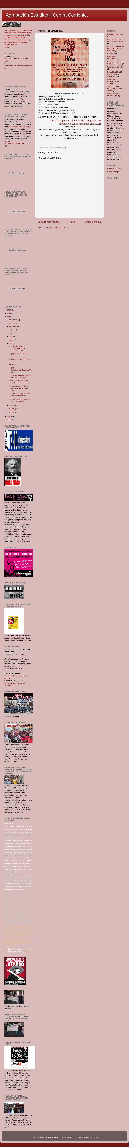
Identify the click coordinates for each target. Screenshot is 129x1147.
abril (11, 343)
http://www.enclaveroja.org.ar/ (20, 127)
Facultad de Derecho (115, 67)
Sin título (12, 364)
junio (11, 336)
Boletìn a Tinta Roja (114, 34)
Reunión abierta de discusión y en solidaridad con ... (20, 395)
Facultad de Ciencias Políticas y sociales (115, 63)
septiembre (13, 326)
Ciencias (110, 54)
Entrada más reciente (49, 222)
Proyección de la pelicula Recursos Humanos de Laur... (18, 388)
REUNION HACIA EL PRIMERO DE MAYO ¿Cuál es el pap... (18, 348)
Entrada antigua (93, 222)
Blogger (95, 1137)
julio (11, 333)
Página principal (113, 172)
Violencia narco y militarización (113, 95)
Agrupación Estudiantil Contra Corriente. (47, 15)
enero (11, 412)
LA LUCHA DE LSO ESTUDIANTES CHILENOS (114, 74)
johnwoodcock (69, 1137)
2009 (9, 420)
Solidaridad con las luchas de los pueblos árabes (115, 89)
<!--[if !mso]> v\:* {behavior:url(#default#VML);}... (20, 370)
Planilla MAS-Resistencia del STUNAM (113, 81)
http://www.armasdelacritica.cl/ (16, 143)
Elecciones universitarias (112, 58)
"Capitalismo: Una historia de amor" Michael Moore (20, 400)
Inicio (72, 222)
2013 (9, 310)
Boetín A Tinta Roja (114, 169)
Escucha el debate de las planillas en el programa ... (20, 382)
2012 (9, 313)
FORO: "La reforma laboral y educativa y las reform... (20, 376)
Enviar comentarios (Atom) (59, 227)
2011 (9, 317)
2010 (9, 416)
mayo (11, 340)
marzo (11, 405)
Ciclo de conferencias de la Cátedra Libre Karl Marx (115, 48)
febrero (12, 409)
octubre (12, 323)
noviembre (13, 320)
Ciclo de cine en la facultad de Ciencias (115, 40)
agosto (12, 330)
